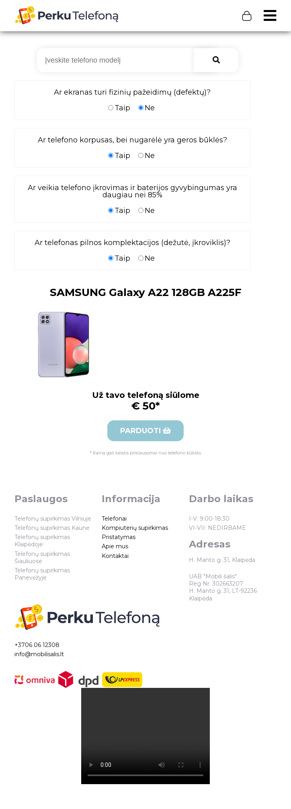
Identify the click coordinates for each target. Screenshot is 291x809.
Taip (119, 108)
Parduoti (145, 430)
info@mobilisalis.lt (39, 654)
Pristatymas (118, 537)
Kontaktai (115, 556)
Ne (146, 108)
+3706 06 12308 (36, 645)
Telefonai (114, 518)
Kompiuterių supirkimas (135, 527)
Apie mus (115, 546)
